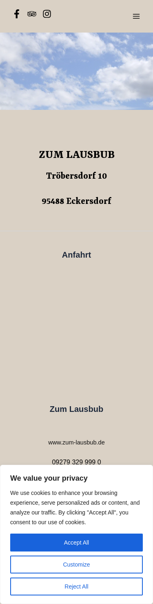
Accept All (76, 542)
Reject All (76, 586)
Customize (76, 564)
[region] (76, 534)
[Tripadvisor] (31, 13)
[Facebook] (16, 13)
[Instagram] (46, 13)
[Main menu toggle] (136, 16)
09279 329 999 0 (76, 462)
